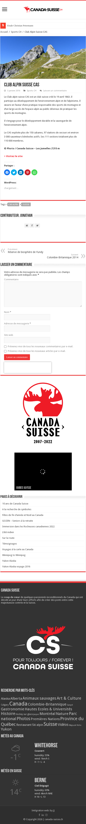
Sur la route (8, 538)
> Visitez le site (13, 156)
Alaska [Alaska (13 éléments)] (5, 698)
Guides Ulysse (23, 488)
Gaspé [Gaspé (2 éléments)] (70, 705)
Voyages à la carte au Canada (17, 549)
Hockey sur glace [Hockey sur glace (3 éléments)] (24, 714)
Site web (8, 335)
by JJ (52, 810)
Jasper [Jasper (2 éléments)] (36, 714)
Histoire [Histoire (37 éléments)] (8, 713)
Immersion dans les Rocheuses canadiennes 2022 (28, 526)
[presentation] (27, 367)
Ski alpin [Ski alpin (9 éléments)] (37, 725)
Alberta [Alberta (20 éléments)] (16, 698)
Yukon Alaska (9, 560)
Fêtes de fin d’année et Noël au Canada (22, 515)
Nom (7, 312)
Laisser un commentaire (55, 90)
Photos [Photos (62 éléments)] (23, 718)
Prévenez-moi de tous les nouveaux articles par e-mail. (36, 351)
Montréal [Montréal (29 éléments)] (47, 713)
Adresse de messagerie (17, 323)
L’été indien (8, 532)
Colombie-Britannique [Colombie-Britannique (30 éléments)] (47, 704)
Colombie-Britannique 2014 (59, 256)
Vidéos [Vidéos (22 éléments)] (63, 725)
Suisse (26, 204)
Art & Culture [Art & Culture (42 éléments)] (69, 698)
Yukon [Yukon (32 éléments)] (6, 729)
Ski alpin (13, 204)
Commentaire (11, 279)
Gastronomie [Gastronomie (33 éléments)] (12, 709)
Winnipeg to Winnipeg (14, 555)
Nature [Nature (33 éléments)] (62, 713)
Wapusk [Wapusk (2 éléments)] (72, 725)
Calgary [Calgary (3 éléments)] (5, 705)
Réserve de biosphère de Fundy (27, 251)
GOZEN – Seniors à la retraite (17, 520)
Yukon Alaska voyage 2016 (16, 566)
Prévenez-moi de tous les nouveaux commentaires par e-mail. (40, 346)
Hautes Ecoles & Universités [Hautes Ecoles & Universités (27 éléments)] (48, 709)
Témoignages (9, 543)
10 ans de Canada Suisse (15, 503)
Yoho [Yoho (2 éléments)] (79, 725)
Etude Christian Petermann (20, 25)
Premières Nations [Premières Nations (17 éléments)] (45, 719)
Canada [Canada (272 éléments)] (18, 704)
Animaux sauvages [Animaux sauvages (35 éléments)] (39, 698)
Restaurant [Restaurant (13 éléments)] (24, 725)
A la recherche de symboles (16, 509)
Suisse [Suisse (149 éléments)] (50, 724)
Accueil (4, 31)
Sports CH (16, 31)
